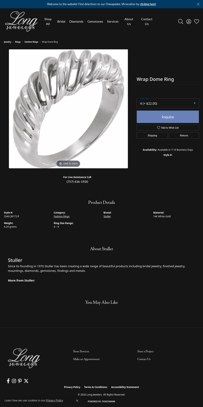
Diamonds (76, 21)
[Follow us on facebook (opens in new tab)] (8, 381)
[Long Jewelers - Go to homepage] (24, 358)
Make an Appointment (86, 359)
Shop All (48, 21)
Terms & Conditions (95, 387)
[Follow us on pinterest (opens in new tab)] (19, 381)
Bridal (61, 21)
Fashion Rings (31, 41)
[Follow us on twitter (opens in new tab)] (25, 381)
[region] (68, 108)
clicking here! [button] (148, 4)
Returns (184, 135)
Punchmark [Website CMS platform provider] (108, 401)
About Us (128, 21)
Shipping (152, 135)
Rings (18, 41)
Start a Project (145, 351)
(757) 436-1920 (77, 181)
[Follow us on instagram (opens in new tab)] (14, 381)
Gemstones (95, 21)
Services (113, 21)
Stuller (107, 216)
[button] (180, 21)
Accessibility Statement (125, 387)
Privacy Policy (72, 387)
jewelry (7, 41)
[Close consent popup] (77, 400)
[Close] (198, 4)
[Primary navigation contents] (98, 21)
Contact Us (146, 21)
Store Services (81, 351)
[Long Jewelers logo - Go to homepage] (21, 21)
